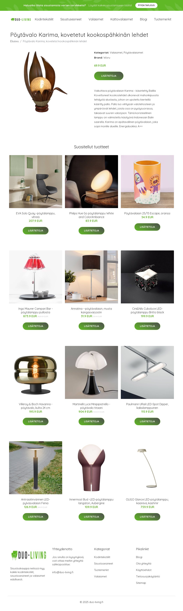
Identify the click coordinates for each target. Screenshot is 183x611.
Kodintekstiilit (44, 21)
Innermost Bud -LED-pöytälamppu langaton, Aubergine (91, 504)
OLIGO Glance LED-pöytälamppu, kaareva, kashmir (147, 504)
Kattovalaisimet (121, 21)
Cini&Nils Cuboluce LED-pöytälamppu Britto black (147, 313)
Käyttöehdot (143, 573)
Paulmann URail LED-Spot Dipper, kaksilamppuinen (147, 409)
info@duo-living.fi (62, 575)
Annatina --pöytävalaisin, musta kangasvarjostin (91, 313)
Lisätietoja (108, 79)
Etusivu (14, 44)
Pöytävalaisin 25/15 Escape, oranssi (147, 216)
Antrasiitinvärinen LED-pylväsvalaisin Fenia (35, 504)
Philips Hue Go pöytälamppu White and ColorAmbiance (91, 218)
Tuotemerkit (162, 21)
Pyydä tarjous (146, 5)
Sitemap (141, 585)
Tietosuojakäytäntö (148, 579)
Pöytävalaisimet (133, 55)
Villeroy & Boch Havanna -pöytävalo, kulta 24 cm (35, 409)
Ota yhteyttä (143, 566)
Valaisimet (96, 21)
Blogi (143, 21)
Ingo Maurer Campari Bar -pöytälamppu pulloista (36, 313)
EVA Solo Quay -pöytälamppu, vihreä (35, 218)
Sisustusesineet (71, 21)
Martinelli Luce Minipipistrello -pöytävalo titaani (91, 409)
